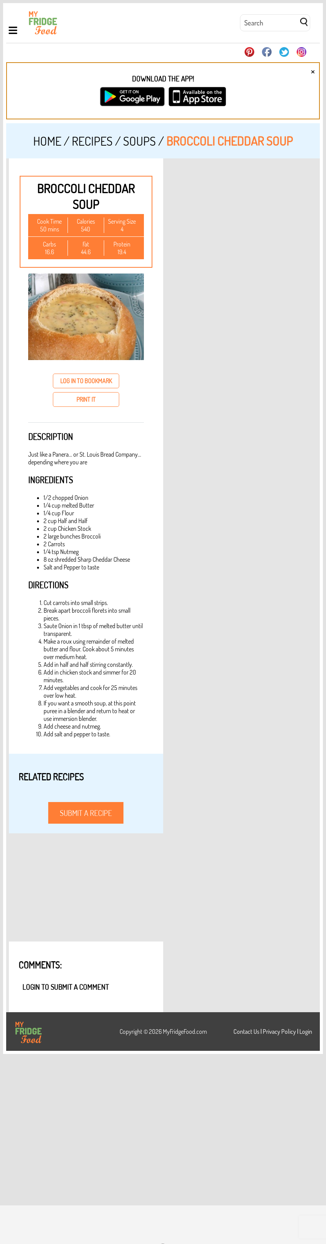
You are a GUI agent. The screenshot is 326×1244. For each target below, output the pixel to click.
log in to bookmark (86, 381)
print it (86, 399)
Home (47, 141)
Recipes (92, 141)
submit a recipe (86, 813)
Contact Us (246, 1031)
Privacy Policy (279, 1031)
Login (305, 1031)
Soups (139, 141)
